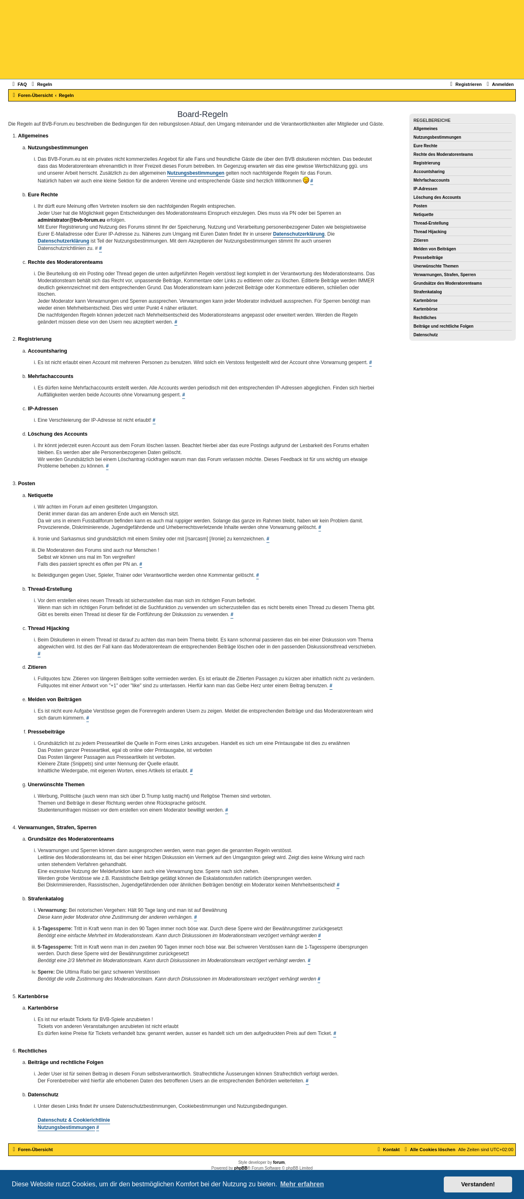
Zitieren (420, 240)
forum (279, 1162)
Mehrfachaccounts (431, 180)
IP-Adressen (425, 189)
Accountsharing (429, 171)
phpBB (241, 1168)
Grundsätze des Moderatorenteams (447, 283)
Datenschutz (425, 335)
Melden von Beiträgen (434, 249)
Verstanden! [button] (478, 1184)
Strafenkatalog (427, 292)
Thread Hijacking (430, 231)
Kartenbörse (425, 300)
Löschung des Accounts (437, 197)
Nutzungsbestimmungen (437, 137)
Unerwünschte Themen (435, 266)
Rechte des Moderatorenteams (443, 154)
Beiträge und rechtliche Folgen (443, 326)
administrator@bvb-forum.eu (71, 220)
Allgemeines (425, 128)
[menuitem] (18, 84)
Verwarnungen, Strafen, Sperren (444, 274)
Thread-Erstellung (431, 223)
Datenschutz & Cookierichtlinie (74, 1120)
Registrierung (426, 163)
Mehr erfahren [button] (302, 1184)
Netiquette (423, 214)
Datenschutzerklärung (299, 234)
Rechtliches (424, 317)
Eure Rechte (425, 146)
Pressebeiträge (428, 257)
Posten (420, 206)
